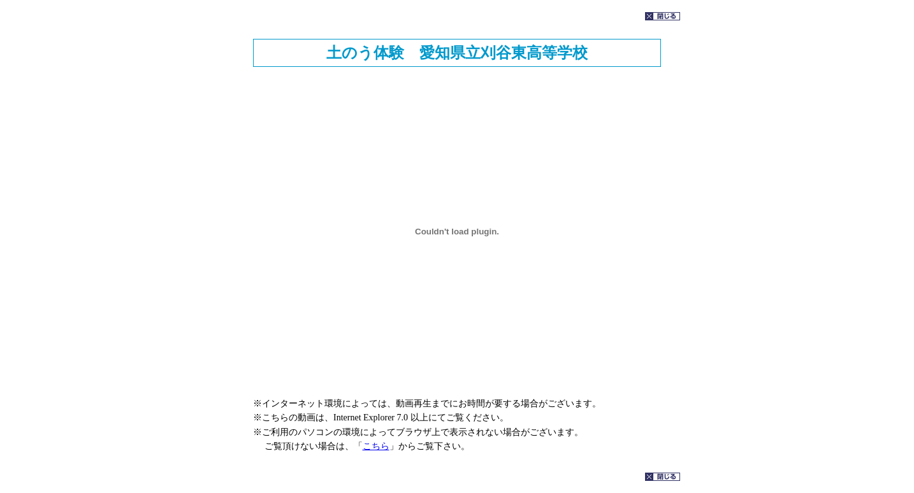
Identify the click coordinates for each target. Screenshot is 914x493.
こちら (376, 446)
